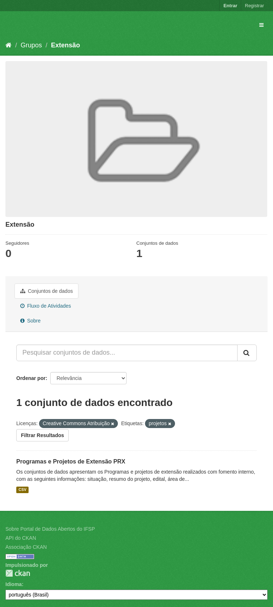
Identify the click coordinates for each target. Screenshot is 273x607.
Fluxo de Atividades (45, 306)
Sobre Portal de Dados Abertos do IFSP (50, 529)
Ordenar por (31, 378)
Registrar (254, 5)
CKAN (17, 573)
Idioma (13, 584)
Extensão (65, 45)
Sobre (30, 321)
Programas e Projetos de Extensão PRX (70, 461)
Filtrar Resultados (42, 435)
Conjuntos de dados (46, 291)
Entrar (230, 5)
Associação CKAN (26, 547)
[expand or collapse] (261, 25)
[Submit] (247, 353)
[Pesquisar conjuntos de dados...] (127, 353)
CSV (22, 489)
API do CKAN (20, 538)
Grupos (31, 45)
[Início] (8, 45)
